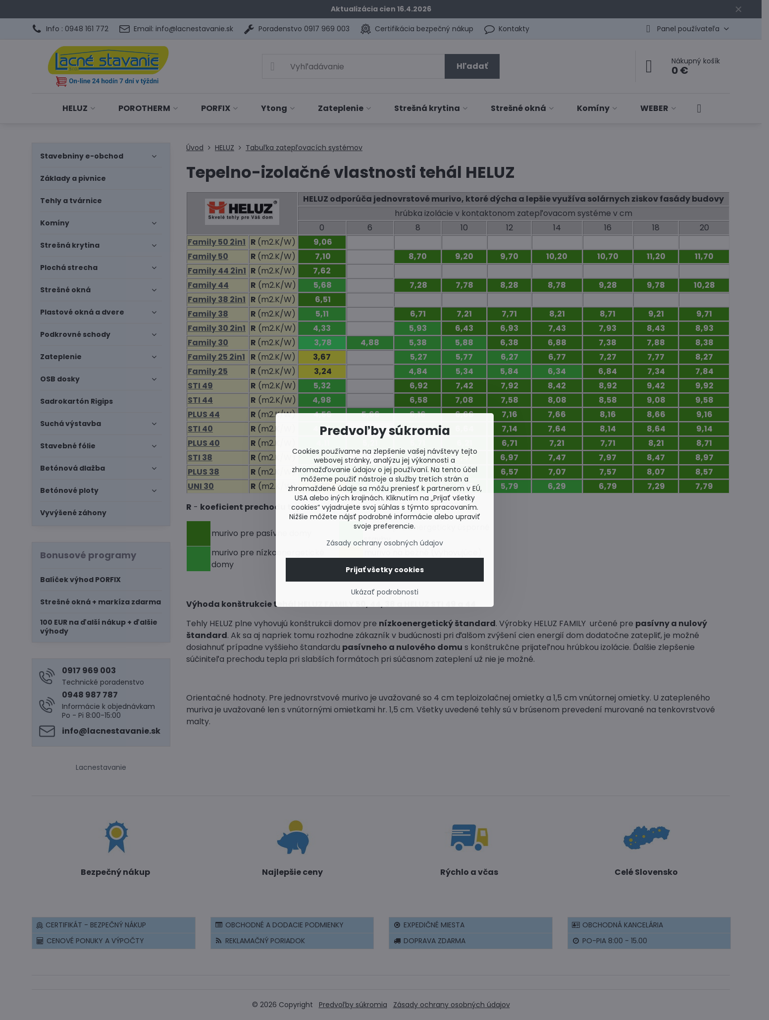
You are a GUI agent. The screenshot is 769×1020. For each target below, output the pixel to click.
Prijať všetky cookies (385, 570)
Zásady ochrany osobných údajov (384, 543)
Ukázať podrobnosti (384, 592)
